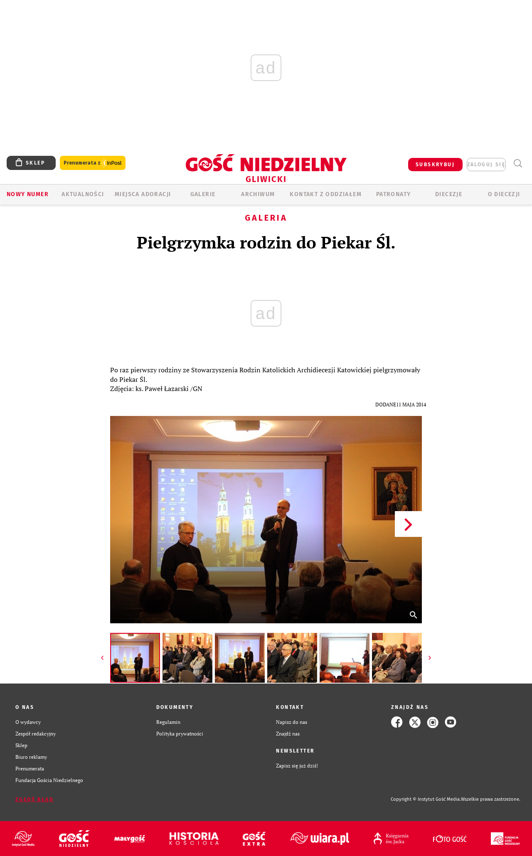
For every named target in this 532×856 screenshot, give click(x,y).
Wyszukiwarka (517, 163)
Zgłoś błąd (34, 799)
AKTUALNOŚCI (83, 194)
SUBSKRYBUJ (435, 164)
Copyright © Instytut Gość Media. (426, 799)
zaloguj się (486, 164)
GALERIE (203, 194)
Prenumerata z (93, 163)
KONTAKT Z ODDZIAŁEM (326, 194)
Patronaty (393, 194)
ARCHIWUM (258, 194)
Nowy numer (28, 194)
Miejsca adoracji (143, 194)
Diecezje (448, 194)
